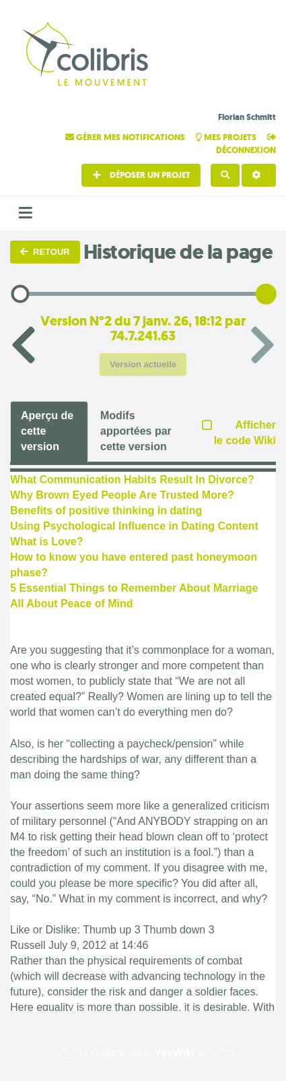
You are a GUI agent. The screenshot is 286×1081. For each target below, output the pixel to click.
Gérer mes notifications (126, 137)
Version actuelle (143, 364)
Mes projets (227, 137)
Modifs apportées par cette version (136, 431)
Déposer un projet (141, 175)
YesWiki (174, 1053)
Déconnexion (246, 144)
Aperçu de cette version (47, 431)
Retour (45, 252)
